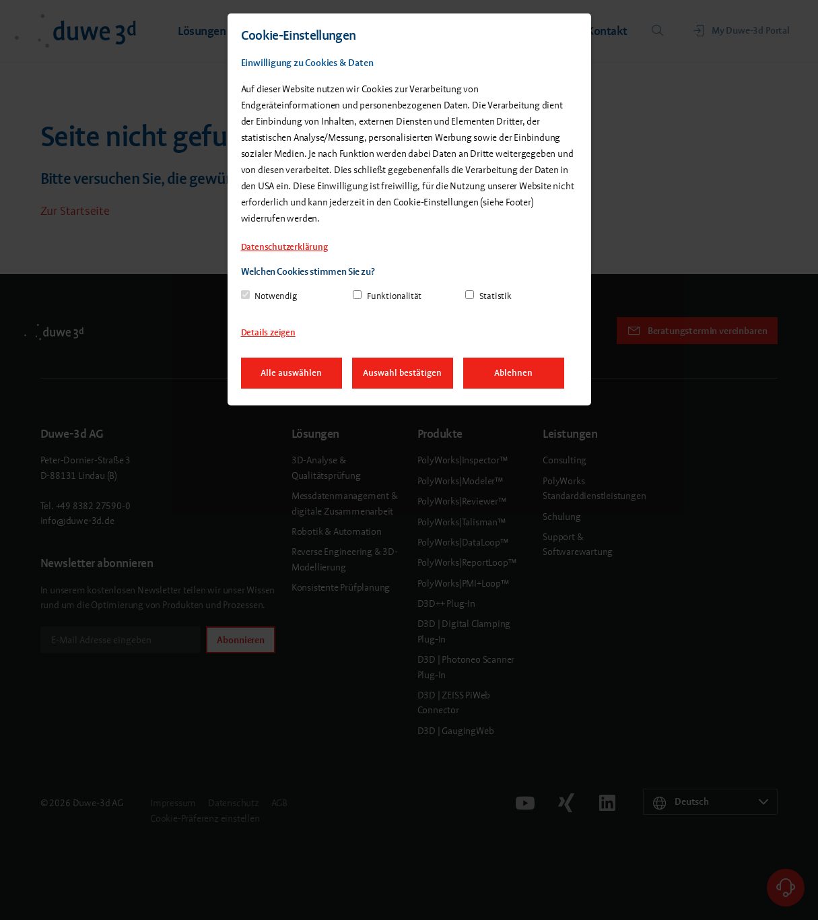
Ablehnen (513, 373)
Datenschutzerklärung (284, 247)
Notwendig (275, 296)
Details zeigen (268, 332)
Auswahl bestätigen (402, 373)
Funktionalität (394, 296)
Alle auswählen (291, 373)
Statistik (495, 296)
